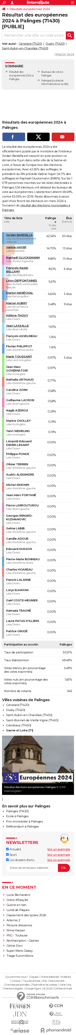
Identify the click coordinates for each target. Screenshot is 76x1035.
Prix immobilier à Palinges (24, 821)
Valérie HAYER (16, 247)
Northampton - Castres (22, 940)
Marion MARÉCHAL (19, 293)
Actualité (13, 849)
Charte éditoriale (50, 977)
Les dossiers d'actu (20, 860)
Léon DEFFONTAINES (21, 280)
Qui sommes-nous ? (16, 977)
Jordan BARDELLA (19, 235)
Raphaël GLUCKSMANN (23, 257)
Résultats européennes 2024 (30, 9)
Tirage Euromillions (19, 956)
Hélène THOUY (17, 315)
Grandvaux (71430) (18, 725)
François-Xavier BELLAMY (17, 269)
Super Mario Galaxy (19, 951)
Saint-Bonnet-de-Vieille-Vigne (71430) (32, 720)
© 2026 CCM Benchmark (57, 988)
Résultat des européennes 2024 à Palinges (21, 75)
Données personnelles (17, 984)
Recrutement (57, 981)
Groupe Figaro (33, 988)
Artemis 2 (13, 920)
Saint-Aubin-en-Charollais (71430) (25, 48)
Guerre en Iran (16, 905)
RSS (45, 981)
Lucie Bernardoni (18, 895)
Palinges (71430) (17, 811)
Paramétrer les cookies (44, 984)
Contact (16, 981)
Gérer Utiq (65, 984)
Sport (11, 855)
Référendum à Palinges (22, 826)
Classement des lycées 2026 (26, 915)
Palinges (46, 80)
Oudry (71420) (55, 44)
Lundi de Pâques (18, 910)
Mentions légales (13, 988)
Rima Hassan (15, 930)
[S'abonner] (38, 868)
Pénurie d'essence (19, 925)
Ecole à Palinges (17, 816)
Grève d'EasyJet (17, 900)
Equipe (34, 977)
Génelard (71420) (30, 44)
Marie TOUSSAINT (19, 356)
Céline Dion (14, 946)
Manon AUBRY (16, 303)
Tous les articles (31, 981)
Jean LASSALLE (17, 326)
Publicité (66, 977)
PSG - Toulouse (17, 935)
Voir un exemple (58, 849)
